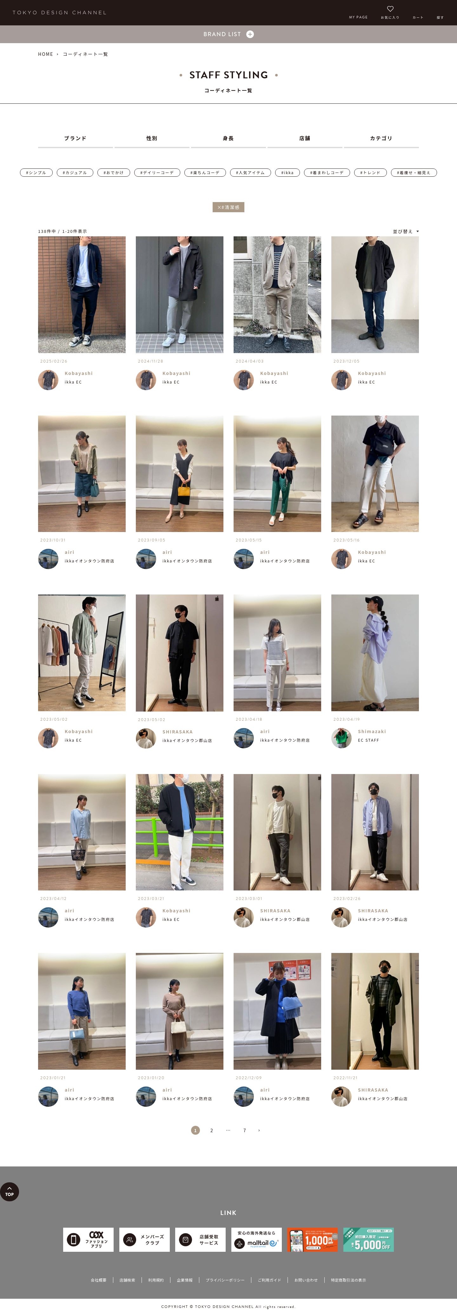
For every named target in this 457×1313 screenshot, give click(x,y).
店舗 (305, 138)
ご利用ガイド (269, 1280)
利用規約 (156, 1280)
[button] (261, 1133)
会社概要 (98, 1280)
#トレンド (370, 172)
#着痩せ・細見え (414, 172)
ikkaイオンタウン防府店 (90, 560)
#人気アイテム (250, 172)
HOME (45, 54)
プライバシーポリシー (225, 1280)
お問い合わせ (306, 1280)
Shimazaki (372, 731)
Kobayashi (79, 373)
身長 (228, 138)
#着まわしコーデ (327, 172)
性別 (152, 138)
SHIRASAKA (177, 731)
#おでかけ (113, 172)
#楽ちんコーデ (205, 172)
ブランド (75, 138)
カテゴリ (381, 138)
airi (70, 552)
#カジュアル (75, 172)
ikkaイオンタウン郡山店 (187, 740)
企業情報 (184, 1280)
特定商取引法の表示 (348, 1280)
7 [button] (245, 1130)
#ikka (287, 172)
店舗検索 (127, 1280)
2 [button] (212, 1130)
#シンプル (36, 172)
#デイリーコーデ (157, 172)
